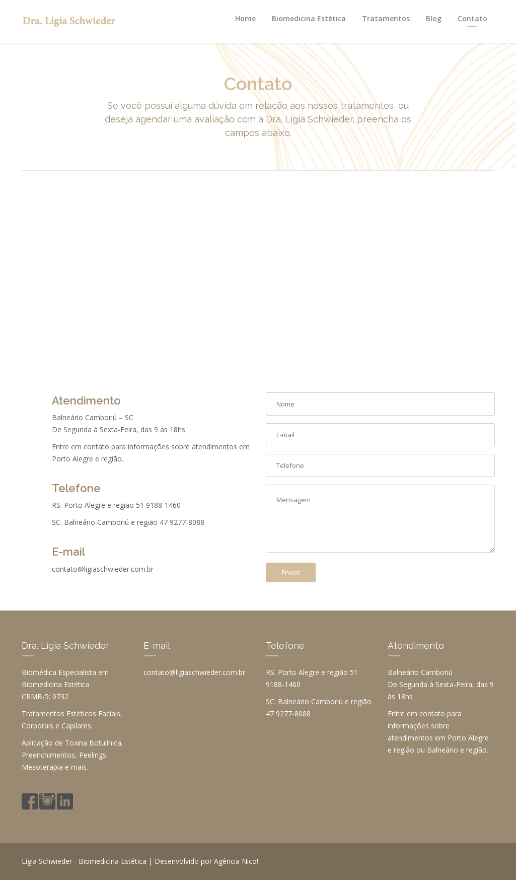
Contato (472, 18)
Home (245, 18)
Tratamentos (386, 18)
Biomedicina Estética (309, 18)
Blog (433, 18)
